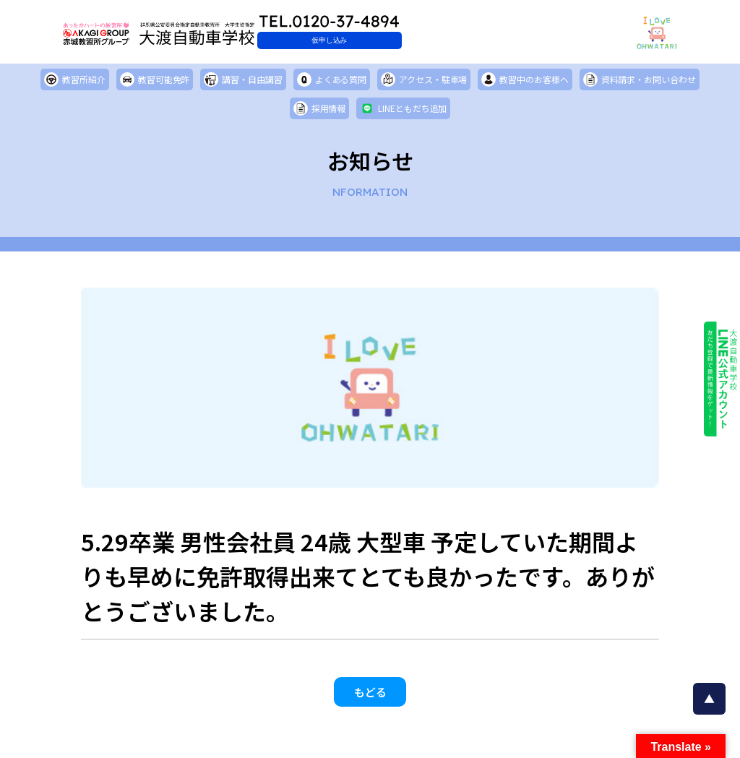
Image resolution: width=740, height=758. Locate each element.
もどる (370, 698)
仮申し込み (402, 40)
